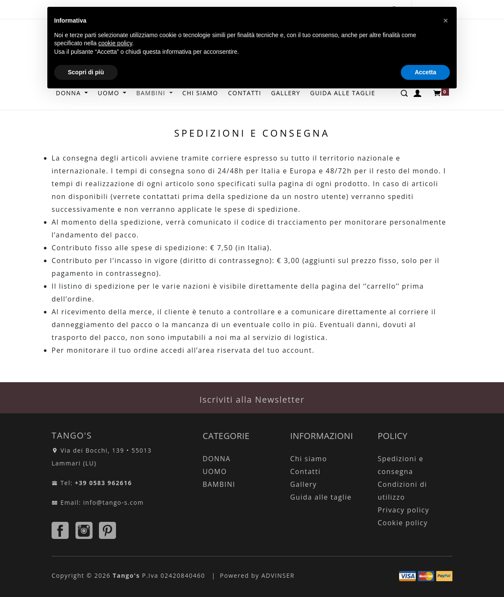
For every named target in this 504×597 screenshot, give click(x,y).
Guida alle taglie (320, 497)
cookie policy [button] (115, 43)
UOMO (215, 471)
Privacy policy (403, 510)
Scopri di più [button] (86, 72)
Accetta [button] (425, 72)
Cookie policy (403, 522)
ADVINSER (278, 575)
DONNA (217, 458)
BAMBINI (219, 484)
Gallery (303, 484)
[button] (445, 20)
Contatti (305, 471)
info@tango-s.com (113, 502)
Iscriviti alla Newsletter (252, 399)
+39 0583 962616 (103, 483)
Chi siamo (308, 458)
